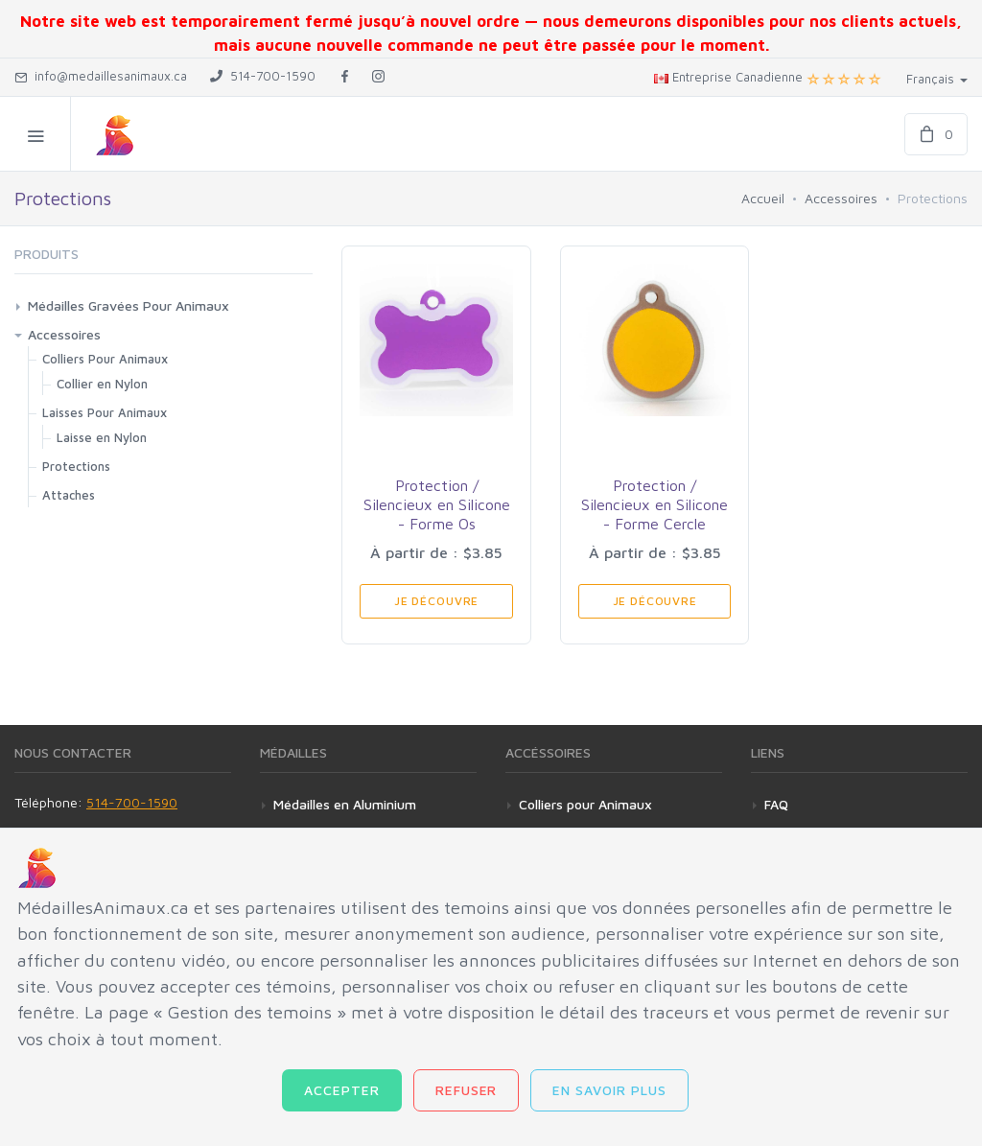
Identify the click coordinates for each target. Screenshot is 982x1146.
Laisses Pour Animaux (104, 412)
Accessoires (841, 198)
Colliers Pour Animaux (105, 358)
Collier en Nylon (102, 383)
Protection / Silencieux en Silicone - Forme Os (436, 504)
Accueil (762, 198)
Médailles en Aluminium (344, 804)
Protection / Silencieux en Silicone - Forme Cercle (654, 504)
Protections (76, 466)
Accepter (342, 1090)
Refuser (466, 1090)
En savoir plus (609, 1090)
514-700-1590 (131, 802)
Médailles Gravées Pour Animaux (128, 305)
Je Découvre (436, 601)
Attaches (68, 495)
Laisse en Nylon (102, 437)
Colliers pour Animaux (585, 804)
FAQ (776, 804)
